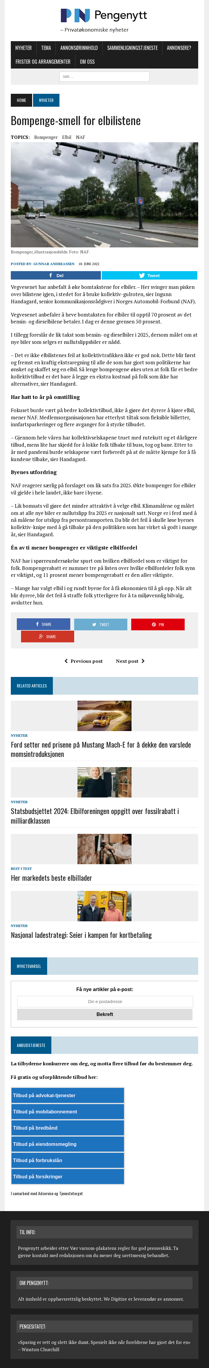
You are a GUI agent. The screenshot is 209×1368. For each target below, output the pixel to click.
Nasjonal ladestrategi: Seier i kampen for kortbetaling (81, 922)
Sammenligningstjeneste (132, 47)
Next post (130, 649)
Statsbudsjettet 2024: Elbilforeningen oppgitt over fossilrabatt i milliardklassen (95, 804)
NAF (80, 137)
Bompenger (45, 137)
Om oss (87, 61)
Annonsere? (179, 47)
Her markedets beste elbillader (51, 865)
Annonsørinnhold (79, 47)
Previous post (83, 649)
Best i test (21, 857)
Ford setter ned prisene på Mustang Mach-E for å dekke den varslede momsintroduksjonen (101, 737)
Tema (46, 47)
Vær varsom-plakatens (93, 1236)
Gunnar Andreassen (53, 264)
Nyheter (23, 47)
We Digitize (115, 1287)
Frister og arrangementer (42, 61)
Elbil (66, 137)
